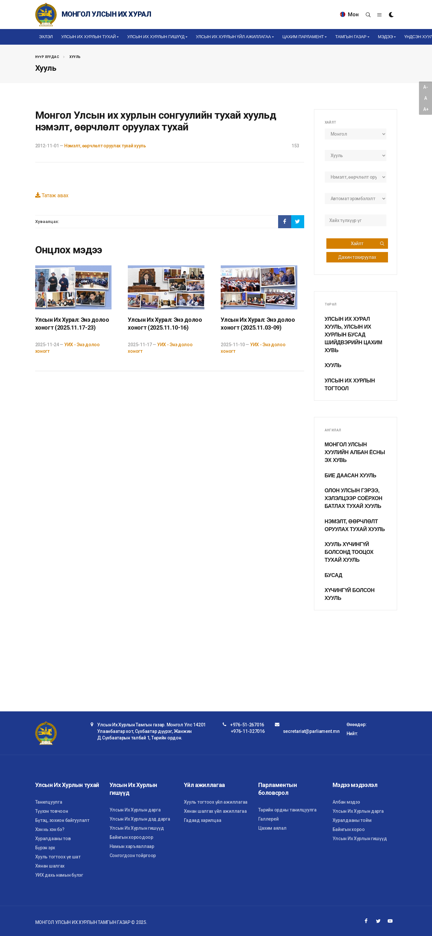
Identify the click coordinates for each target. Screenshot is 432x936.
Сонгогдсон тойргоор (133, 855)
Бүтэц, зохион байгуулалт (62, 820)
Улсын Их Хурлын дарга (135, 809)
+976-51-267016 (247, 724)
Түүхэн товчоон (51, 811)
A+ (425, 109)
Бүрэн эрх (45, 847)
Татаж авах (51, 195)
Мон (349, 14)
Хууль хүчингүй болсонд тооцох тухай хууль (349, 552)
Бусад (333, 575)
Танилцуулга (48, 802)
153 (295, 145)
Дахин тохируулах (357, 257)
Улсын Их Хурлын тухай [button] (88, 36)
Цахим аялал (272, 828)
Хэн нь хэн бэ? (50, 829)
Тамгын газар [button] (350, 36)
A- (425, 87)
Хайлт (368, 243)
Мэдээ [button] (385, 36)
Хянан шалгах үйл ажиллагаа (215, 811)
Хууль (75, 57)
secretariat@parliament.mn (311, 731)
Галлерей (268, 819)
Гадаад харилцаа (202, 820)
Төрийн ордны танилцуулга (287, 809)
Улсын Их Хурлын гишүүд (137, 828)
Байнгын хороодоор (131, 837)
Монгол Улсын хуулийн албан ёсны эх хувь (355, 452)
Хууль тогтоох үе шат (58, 856)
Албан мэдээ (346, 802)
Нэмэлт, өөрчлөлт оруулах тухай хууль (105, 145)
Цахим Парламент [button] (303, 36)
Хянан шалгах (50, 866)
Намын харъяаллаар (132, 846)
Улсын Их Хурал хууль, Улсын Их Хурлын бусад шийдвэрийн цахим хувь (353, 334)
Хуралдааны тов (53, 838)
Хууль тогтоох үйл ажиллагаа (215, 802)
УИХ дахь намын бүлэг (59, 875)
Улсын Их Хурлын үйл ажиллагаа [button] (233, 36)
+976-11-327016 (248, 731)
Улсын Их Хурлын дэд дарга (140, 819)
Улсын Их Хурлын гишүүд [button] (155, 36)
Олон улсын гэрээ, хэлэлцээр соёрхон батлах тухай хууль (353, 498)
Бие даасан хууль (351, 475)
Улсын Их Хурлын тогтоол (350, 384)
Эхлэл (46, 36)
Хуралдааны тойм (352, 820)
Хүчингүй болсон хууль (350, 594)
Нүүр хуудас (47, 57)
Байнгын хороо (349, 829)
